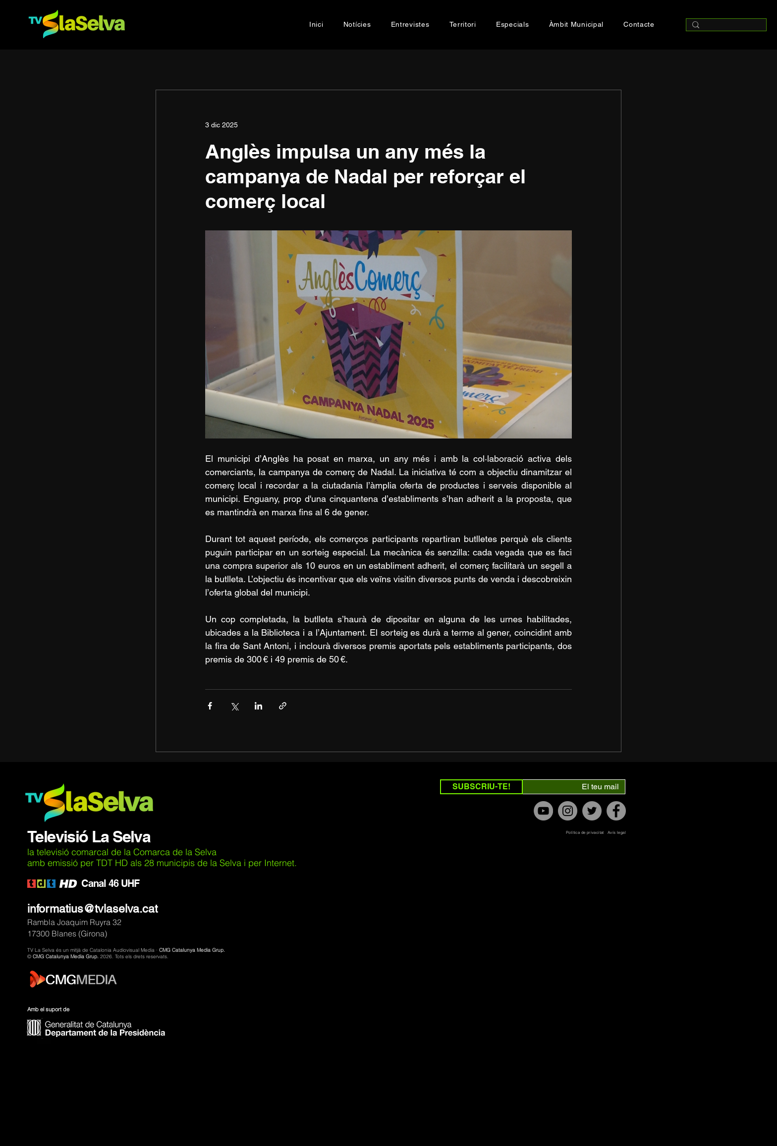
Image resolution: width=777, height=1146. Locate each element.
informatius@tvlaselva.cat (92, 908)
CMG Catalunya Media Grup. (192, 950)
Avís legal (617, 832)
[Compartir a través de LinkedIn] (258, 705)
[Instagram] (567, 810)
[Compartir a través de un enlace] (282, 705)
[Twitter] (592, 810)
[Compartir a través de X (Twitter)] (234, 705)
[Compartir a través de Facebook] (210, 705)
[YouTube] (543, 810)
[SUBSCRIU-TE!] (481, 786)
